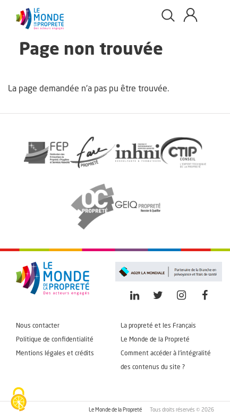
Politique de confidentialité (54, 340)
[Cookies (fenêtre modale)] (18, 400)
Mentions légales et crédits (55, 353)
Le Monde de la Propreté (155, 340)
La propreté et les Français (158, 326)
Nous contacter (37, 326)
